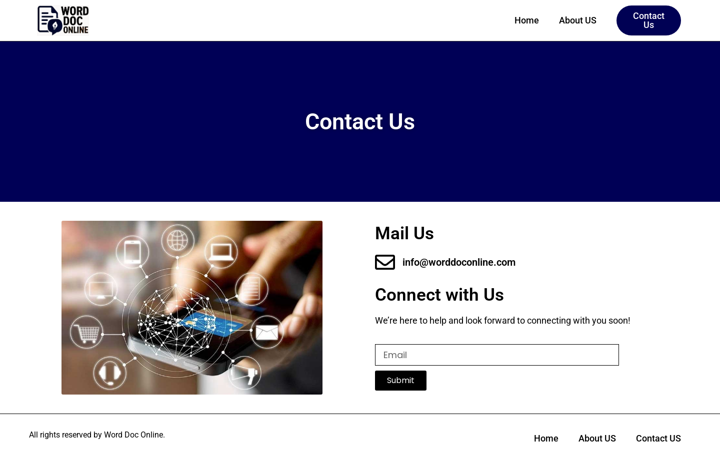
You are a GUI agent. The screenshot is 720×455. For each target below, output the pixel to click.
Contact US (658, 438)
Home (526, 20)
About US (577, 20)
